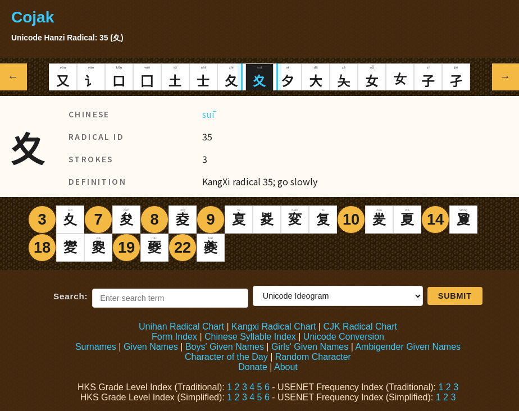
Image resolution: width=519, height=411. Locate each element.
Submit (455, 295)
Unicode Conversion (343, 336)
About (286, 367)
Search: (70, 296)
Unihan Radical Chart (181, 326)
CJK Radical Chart (360, 326)
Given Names (151, 346)
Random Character (313, 357)
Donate (252, 367)
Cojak (32, 17)
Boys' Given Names (224, 346)
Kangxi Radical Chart (273, 326)
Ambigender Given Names (408, 346)
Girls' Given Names (309, 346)
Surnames (95, 346)
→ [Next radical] (506, 77)
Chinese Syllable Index (250, 336)
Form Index (174, 336)
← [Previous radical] (14, 77)
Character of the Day (226, 357)
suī (208, 114)
